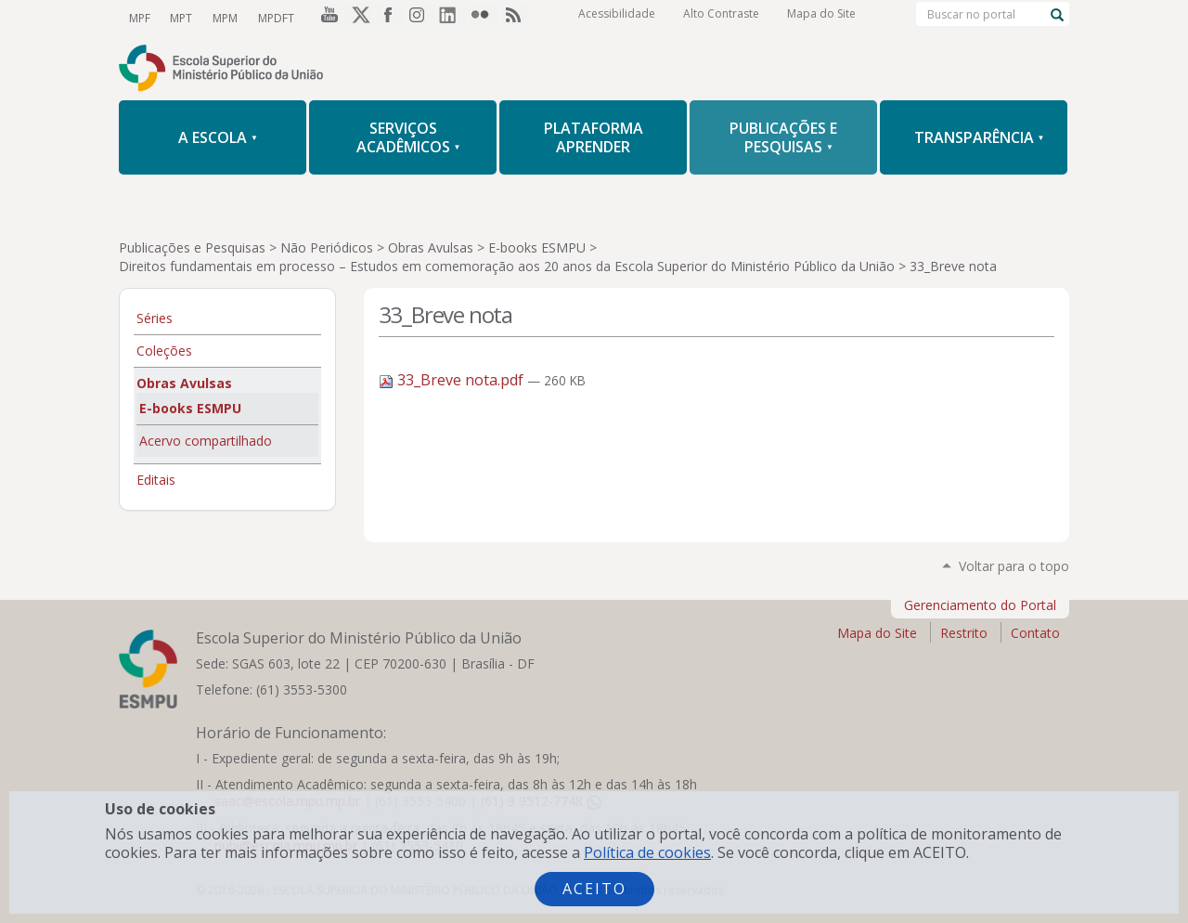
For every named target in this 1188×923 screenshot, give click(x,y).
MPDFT (270, 17)
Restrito (964, 633)
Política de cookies (647, 852)
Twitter (358, 18)
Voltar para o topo (1014, 566)
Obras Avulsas (430, 247)
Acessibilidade (616, 18)
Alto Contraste (721, 18)
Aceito (594, 888)
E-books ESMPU (537, 247)
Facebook (390, 18)
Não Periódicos (326, 247)
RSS (516, 18)
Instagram (421, 18)
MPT (179, 17)
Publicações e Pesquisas (192, 247)
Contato (1035, 633)
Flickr (484, 18)
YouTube (327, 18)
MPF (138, 17)
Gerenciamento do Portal (980, 605)
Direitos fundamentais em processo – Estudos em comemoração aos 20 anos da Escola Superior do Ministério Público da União (507, 266)
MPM (221, 17)
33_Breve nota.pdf (453, 380)
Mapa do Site (821, 18)
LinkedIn (453, 18)
